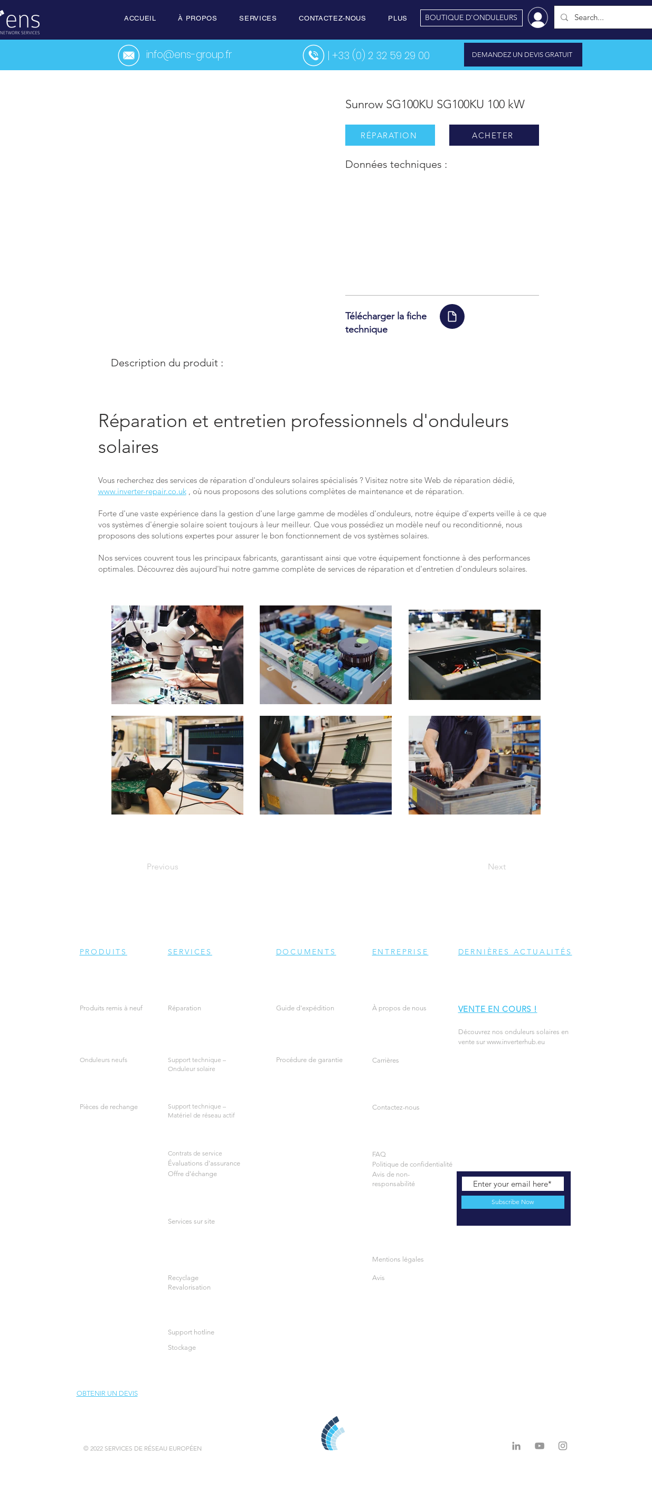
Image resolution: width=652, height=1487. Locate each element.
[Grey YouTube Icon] (539, 1446)
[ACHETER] (494, 135)
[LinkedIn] (516, 1446)
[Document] (452, 316)
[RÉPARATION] (390, 135)
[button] (197, 18)
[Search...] (604, 17)
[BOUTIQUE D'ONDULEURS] (471, 18)
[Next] (479, 866)
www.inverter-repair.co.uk (142, 491)
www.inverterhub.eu (516, 1042)
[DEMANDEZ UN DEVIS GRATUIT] (523, 55)
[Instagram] (563, 1446)
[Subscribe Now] (512, 1202)
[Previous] (181, 866)
